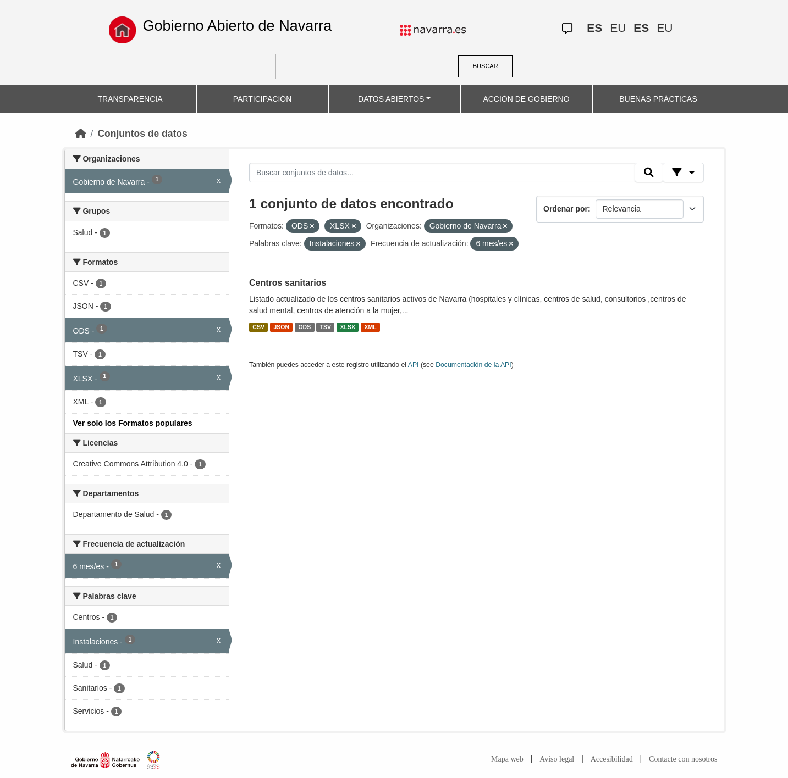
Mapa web (507, 759)
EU (618, 27)
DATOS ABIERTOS (391, 99)
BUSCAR (485, 66)
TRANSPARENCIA (130, 99)
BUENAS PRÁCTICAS (658, 99)
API (413, 365)
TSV (325, 327)
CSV (258, 327)
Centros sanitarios (287, 282)
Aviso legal (556, 759)
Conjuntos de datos (142, 133)
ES (594, 27)
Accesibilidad (612, 759)
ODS (304, 327)
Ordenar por (565, 208)
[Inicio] (80, 133)
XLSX (347, 327)
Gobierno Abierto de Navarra (237, 26)
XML (371, 327)
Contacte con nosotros (683, 759)
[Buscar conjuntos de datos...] (442, 172)
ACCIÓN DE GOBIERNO (526, 99)
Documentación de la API (473, 365)
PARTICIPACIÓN (262, 99)
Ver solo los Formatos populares (132, 423)
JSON (281, 327)
